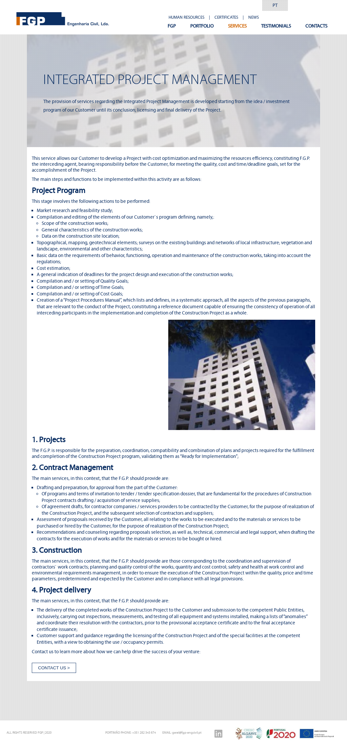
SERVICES (237, 26)
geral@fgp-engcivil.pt (186, 732)
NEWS (253, 17)
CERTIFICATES (226, 17)
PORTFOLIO (202, 26)
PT (275, 5)
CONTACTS (316, 26)
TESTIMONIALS (276, 26)
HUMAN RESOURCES (186, 17)
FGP (172, 26)
